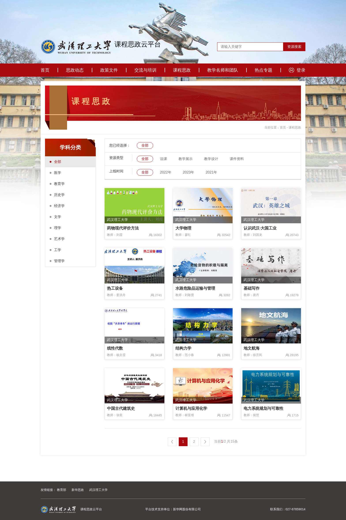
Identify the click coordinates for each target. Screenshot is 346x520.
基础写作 (252, 288)
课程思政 (182, 70)
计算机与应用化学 (191, 408)
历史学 (59, 195)
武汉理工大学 (98, 490)
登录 (301, 70)
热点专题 (263, 70)
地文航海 (252, 348)
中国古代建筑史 (121, 408)
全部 (57, 162)
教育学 (59, 184)
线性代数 (115, 348)
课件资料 (237, 159)
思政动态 (75, 70)
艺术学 (59, 239)
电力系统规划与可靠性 (263, 408)
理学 (57, 228)
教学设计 (211, 159)
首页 (45, 70)
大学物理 (183, 228)
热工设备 (115, 288)
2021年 (211, 172)
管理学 (59, 261)
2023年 (188, 172)
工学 (57, 250)
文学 (57, 217)
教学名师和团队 (222, 70)
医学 (57, 173)
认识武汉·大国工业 (260, 228)
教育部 (61, 490)
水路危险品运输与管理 (195, 288)
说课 (163, 159)
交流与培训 (145, 70)
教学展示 (186, 159)
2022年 (165, 172)
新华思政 (77, 490)
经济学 (59, 206)
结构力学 (183, 348)
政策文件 (109, 70)
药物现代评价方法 (123, 228)
